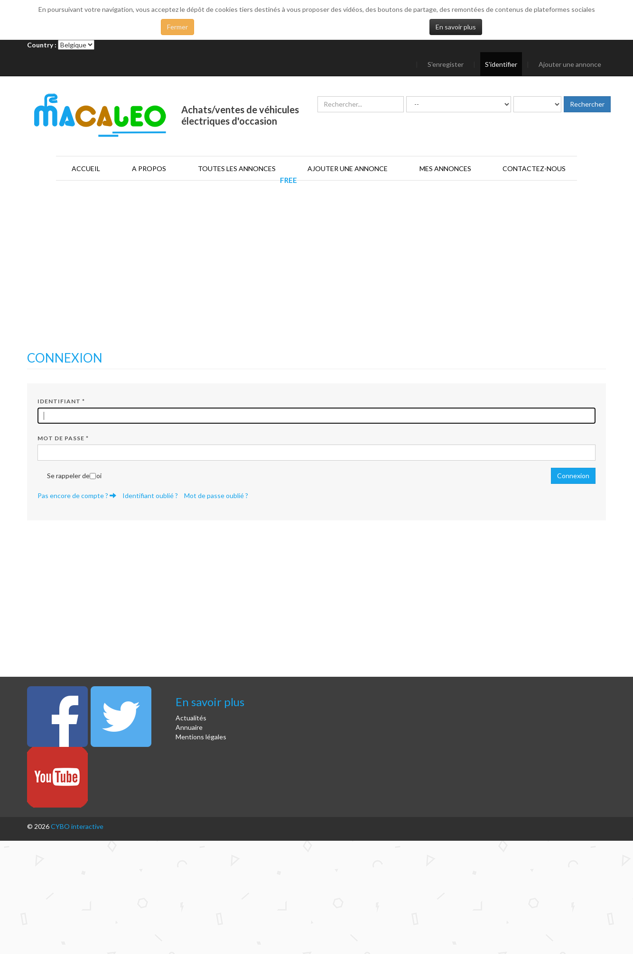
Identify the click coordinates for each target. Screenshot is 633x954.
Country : (41, 45)
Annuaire (189, 727)
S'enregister (446, 64)
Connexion (573, 476)
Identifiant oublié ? (150, 495)
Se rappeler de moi (74, 476)
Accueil (86, 168)
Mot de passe (63, 438)
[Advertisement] (316, 275)
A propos (149, 168)
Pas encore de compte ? (76, 495)
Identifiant (61, 401)
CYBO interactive (77, 826)
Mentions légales (201, 737)
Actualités (191, 718)
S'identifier (501, 64)
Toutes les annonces (237, 168)
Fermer (177, 27)
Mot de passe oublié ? (216, 495)
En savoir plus (456, 27)
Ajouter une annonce (570, 64)
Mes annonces (445, 168)
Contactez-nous (534, 168)
